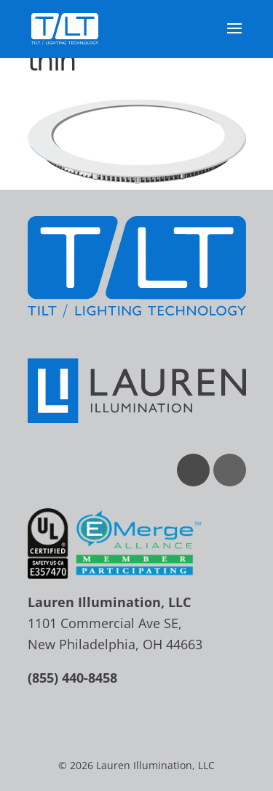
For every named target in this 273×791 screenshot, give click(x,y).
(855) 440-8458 (72, 677)
